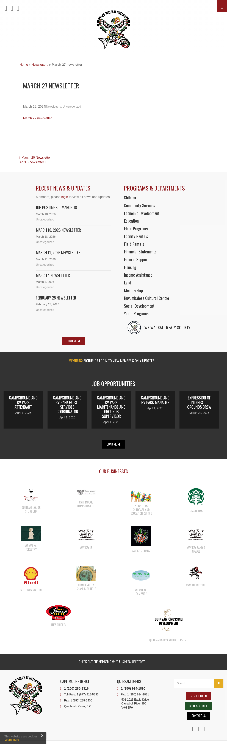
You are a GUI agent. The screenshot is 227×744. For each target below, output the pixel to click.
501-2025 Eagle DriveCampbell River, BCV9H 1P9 (135, 703)
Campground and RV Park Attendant (23, 402)
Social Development (139, 306)
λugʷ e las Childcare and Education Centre (141, 510)
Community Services (139, 205)
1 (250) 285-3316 (76, 688)
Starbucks (196, 511)
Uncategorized (72, 106)
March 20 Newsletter (35, 157)
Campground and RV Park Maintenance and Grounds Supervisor (111, 407)
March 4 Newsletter (53, 275)
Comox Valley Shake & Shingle (86, 587)
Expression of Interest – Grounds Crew (199, 402)
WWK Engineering (196, 585)
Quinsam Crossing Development (168, 640)
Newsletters (40, 64)
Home (24, 64)
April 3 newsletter (33, 162)
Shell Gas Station (31, 590)
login (64, 197)
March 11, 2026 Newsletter (58, 253)
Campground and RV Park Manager (155, 400)
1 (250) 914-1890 (133, 688)
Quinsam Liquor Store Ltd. (31, 509)
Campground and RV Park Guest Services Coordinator (67, 405)
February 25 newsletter (56, 298)
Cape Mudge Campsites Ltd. (86, 504)
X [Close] (42, 735)
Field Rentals (134, 244)
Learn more (11, 739)
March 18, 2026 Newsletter (58, 230)
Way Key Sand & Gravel (196, 549)
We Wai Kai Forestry (31, 548)
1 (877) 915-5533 (88, 694)
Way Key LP (86, 548)
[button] (222, 6)
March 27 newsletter (37, 118)
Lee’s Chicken (58, 625)
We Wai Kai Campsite (141, 592)
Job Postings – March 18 (56, 207)
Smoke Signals (141, 551)
